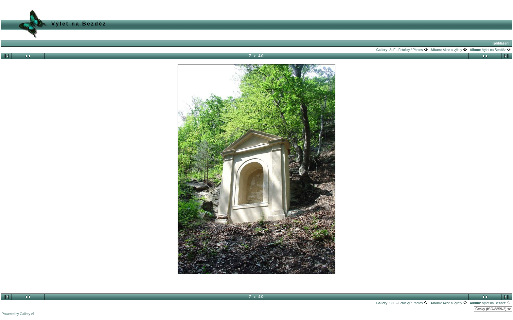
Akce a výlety (455, 50)
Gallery (25, 314)
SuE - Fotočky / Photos (408, 50)
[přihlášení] (501, 43)
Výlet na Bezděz (496, 50)
